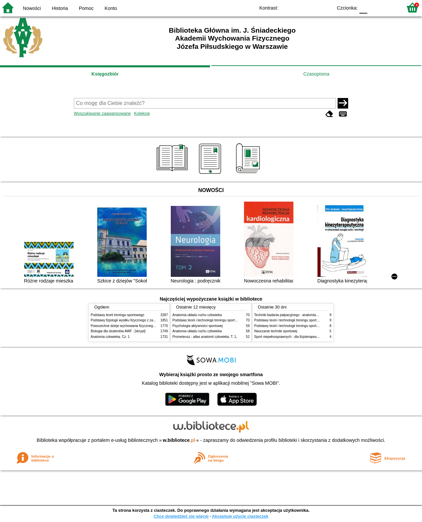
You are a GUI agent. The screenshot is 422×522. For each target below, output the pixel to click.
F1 (375, 7)
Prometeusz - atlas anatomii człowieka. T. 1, (204, 337)
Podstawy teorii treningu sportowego (117, 315)
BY (325, 7)
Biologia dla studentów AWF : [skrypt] (118, 331)
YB (312, 7)
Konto (111, 8)
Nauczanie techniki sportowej (275, 331)
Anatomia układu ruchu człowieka (197, 315)
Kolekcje (142, 113)
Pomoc (86, 8)
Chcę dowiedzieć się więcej (181, 516)
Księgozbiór (104, 74)
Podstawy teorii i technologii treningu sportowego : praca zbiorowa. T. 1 (306, 326)
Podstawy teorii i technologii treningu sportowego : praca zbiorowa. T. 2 (224, 320)
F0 (363, 7)
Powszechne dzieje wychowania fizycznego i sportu (128, 326)
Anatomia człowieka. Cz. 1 (110, 337)
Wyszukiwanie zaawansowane (102, 113)
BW (299, 7)
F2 (390, 7)
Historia (60, 8)
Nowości (32, 8)
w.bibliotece (179, 440)
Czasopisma (316, 74)
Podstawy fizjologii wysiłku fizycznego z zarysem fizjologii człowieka (140, 320)
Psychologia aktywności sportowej (197, 326)
